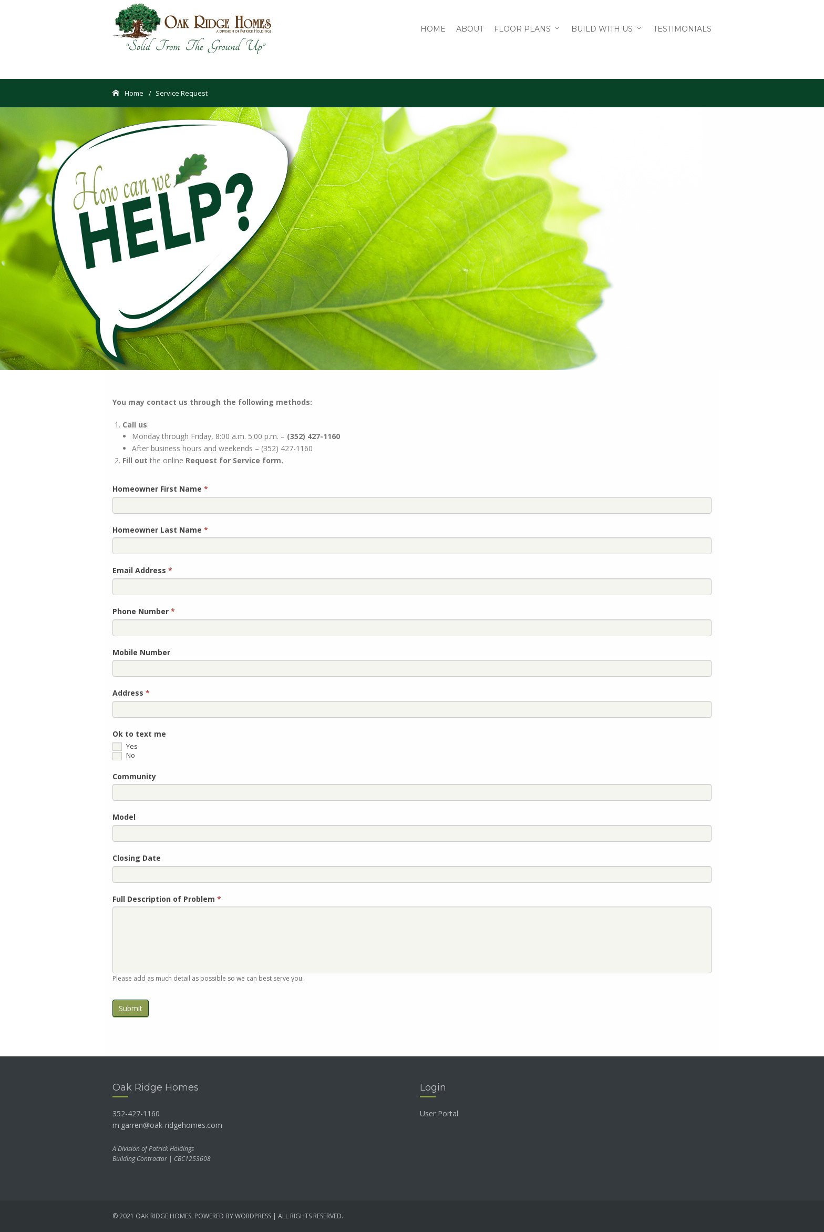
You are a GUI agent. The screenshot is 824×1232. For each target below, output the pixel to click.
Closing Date (136, 858)
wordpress (253, 1215)
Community (134, 776)
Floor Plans (522, 29)
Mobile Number (141, 652)
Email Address (142, 570)
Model (124, 817)
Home (433, 29)
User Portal (439, 1113)
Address (131, 693)
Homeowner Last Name (160, 530)
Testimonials (682, 29)
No (123, 755)
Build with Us (602, 29)
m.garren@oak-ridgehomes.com (167, 1125)
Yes (125, 746)
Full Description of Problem (166, 899)
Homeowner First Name (160, 489)
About (469, 29)
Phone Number (143, 611)
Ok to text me (139, 734)
